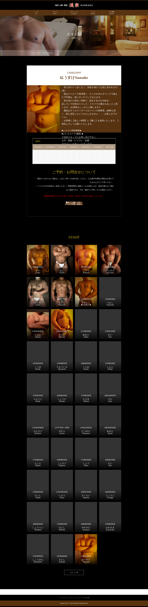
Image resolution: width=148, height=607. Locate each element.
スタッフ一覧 (74, 573)
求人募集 (111, 12)
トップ (36, 12)
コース (93, 12)
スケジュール (74, 12)
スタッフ (55, 12)
